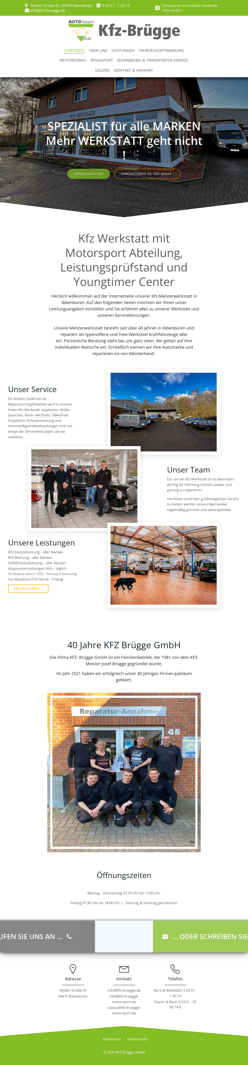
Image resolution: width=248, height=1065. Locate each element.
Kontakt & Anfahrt (133, 70)
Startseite (74, 50)
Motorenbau (73, 60)
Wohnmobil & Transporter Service (152, 60)
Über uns (98, 50)
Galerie (102, 70)
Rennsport (102, 60)
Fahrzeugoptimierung (161, 50)
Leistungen (123, 50)
